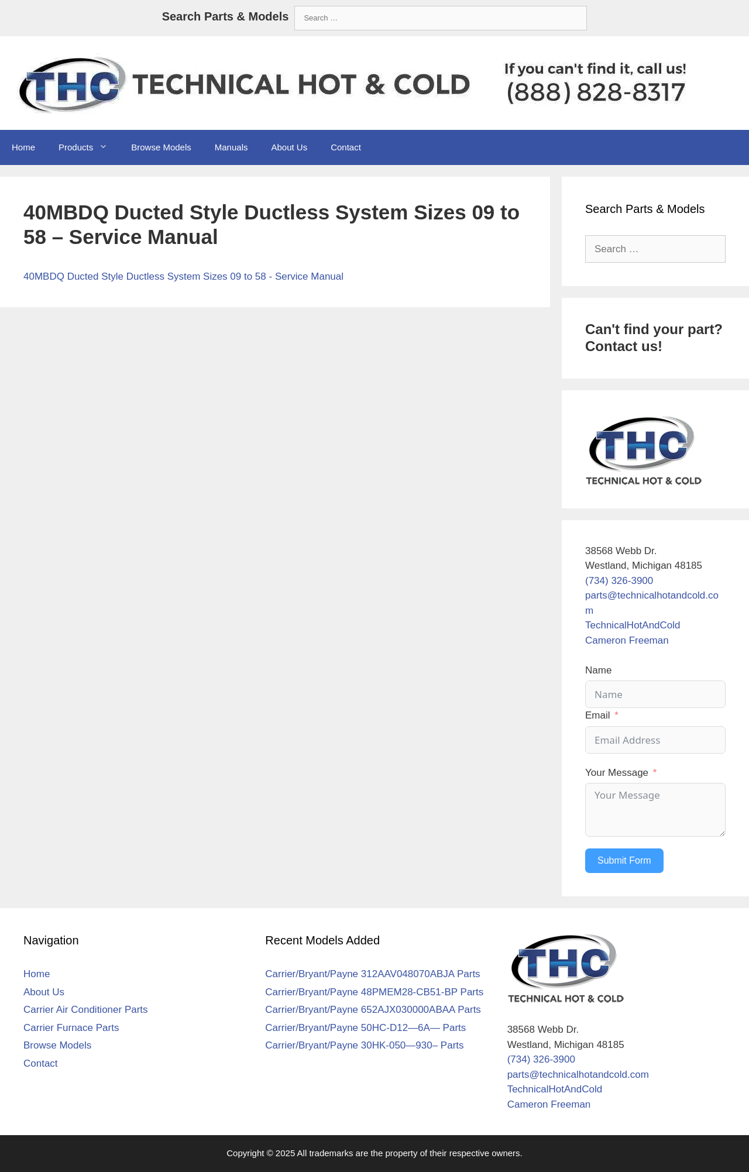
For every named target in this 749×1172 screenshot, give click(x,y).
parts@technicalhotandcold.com (578, 1074)
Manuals (231, 147)
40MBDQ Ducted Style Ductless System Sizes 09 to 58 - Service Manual (183, 276)
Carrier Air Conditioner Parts (85, 1009)
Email (597, 715)
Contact (346, 147)
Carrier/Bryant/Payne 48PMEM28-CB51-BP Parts (374, 992)
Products (89, 147)
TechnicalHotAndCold (633, 625)
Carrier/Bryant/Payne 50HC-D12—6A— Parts (365, 1027)
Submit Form (624, 860)
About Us (289, 147)
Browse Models (161, 147)
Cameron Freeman (627, 640)
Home (23, 147)
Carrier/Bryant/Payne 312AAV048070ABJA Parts (372, 973)
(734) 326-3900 (619, 580)
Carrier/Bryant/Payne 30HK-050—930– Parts (364, 1045)
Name (598, 670)
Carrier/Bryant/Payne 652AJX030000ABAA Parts (373, 1009)
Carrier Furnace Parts (71, 1027)
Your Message (616, 772)
